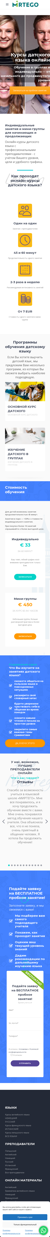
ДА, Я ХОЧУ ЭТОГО (25, 743)
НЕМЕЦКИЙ (11, 1118)
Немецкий (10, 1158)
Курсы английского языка (17, 1114)
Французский (11, 1169)
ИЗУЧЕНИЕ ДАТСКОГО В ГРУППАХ (18, 454)
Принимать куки (25, 1217)
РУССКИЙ (10, 1122)
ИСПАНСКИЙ (11, 1129)
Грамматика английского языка (20, 1191)
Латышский (10, 1151)
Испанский (10, 1165)
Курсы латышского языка (17, 1132)
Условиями (23, 1049)
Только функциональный (24, 1224)
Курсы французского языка (18, 1125)
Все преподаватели (14, 1172)
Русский (9, 1162)
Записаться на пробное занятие (30, 90)
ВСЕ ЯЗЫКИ (11, 1136)
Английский (10, 1154)
